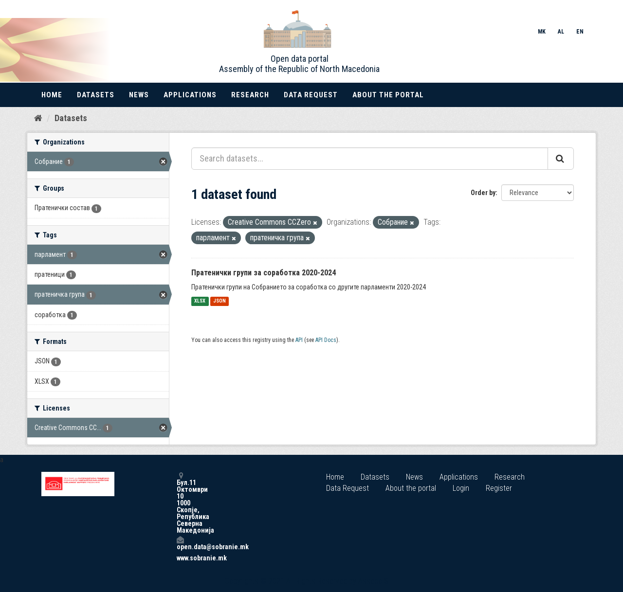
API (299, 340)
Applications (190, 94)
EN (580, 31)
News (139, 94)
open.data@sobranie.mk (180, 543)
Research (250, 94)
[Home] (38, 118)
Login (461, 488)
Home (51, 94)
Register (499, 488)
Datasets (95, 94)
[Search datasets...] (369, 158)
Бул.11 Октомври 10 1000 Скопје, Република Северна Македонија (180, 503)
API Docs (325, 340)
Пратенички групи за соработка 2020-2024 (263, 272)
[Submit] (561, 158)
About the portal (388, 94)
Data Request (311, 94)
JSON (219, 301)
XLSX (199, 301)
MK (542, 31)
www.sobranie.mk (180, 558)
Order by (483, 193)
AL (561, 31)
